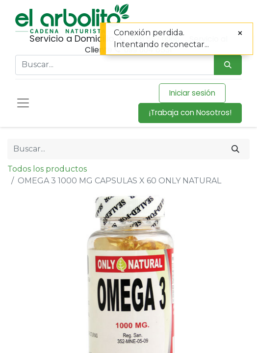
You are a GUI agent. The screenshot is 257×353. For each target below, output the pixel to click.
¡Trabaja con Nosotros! (190, 112)
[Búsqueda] (228, 65)
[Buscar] (235, 149)
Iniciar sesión (192, 93)
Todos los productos (47, 169)
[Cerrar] (240, 33)
